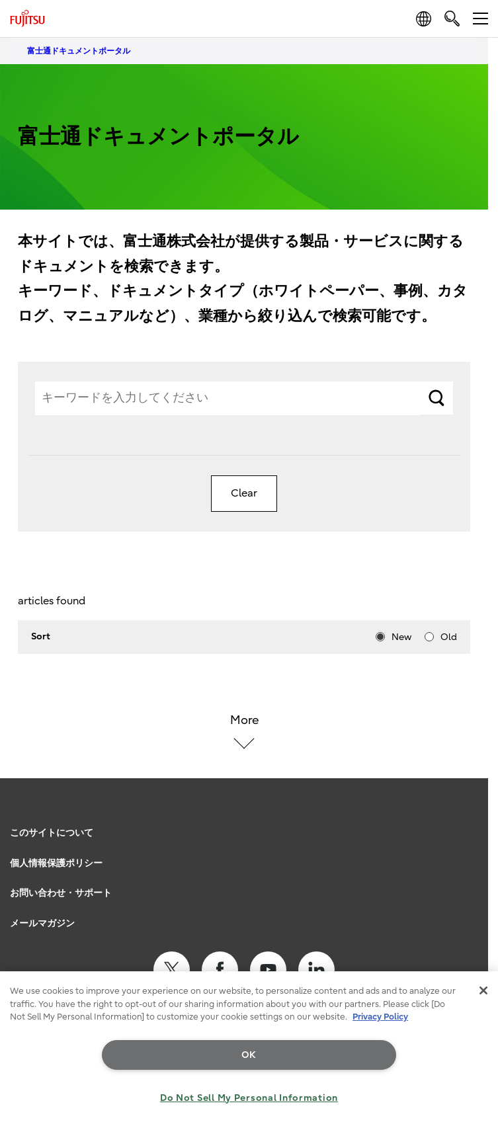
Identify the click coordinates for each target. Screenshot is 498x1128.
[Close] (483, 990)
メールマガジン (42, 923)
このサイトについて (51, 832)
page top (474, 815)
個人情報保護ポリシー (56, 863)
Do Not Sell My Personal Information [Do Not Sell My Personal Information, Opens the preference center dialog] (249, 1098)
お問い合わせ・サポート (61, 893)
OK (249, 1055)
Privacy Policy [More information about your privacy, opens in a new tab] (380, 1017)
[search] (452, 18)
